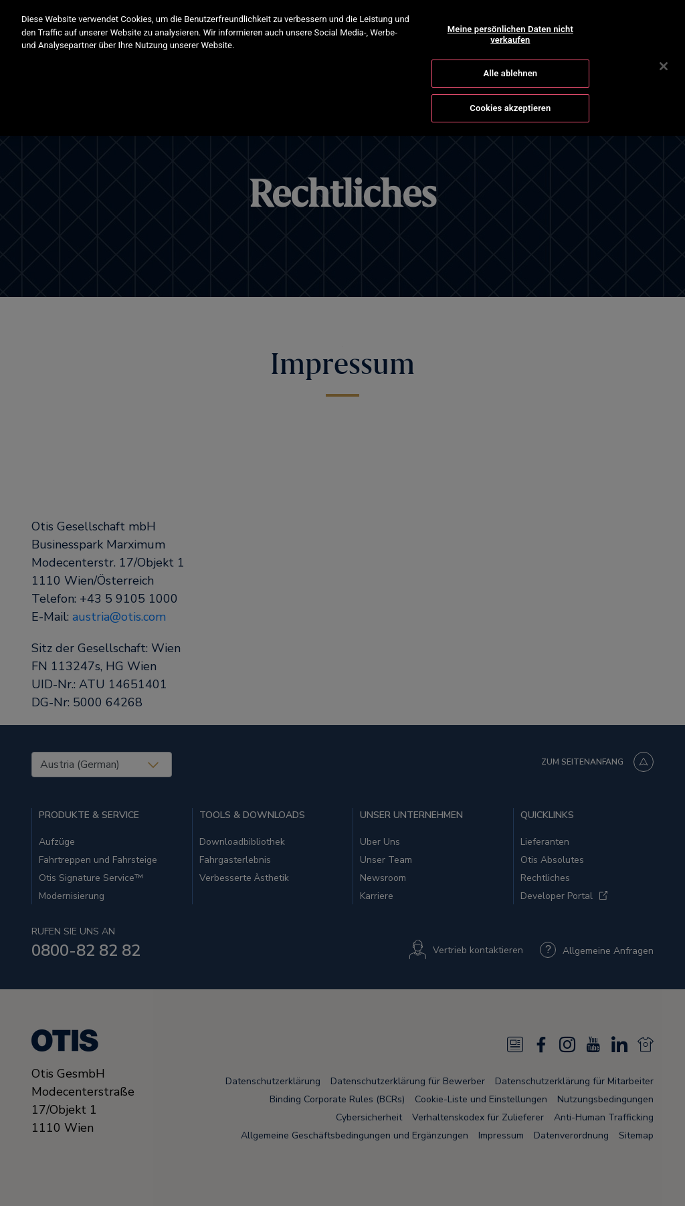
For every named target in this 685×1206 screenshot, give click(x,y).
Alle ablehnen (510, 61)
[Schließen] (663, 53)
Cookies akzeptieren (510, 95)
